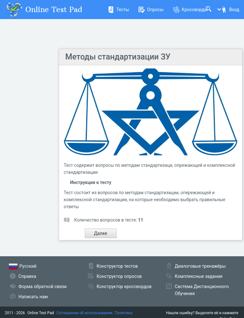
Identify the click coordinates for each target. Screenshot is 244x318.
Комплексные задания (198, 276)
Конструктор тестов (117, 266)
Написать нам (33, 296)
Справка (27, 276)
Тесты (118, 9)
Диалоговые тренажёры (200, 266)
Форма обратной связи (42, 286)
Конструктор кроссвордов (124, 286)
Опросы (151, 9)
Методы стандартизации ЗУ (118, 56)
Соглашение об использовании (84, 313)
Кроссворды (190, 9)
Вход (230, 9)
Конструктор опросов (119, 276)
